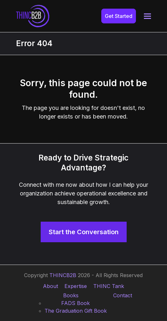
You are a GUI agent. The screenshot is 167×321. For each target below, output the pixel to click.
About (50, 286)
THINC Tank (108, 286)
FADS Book (75, 303)
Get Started (118, 16)
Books (71, 295)
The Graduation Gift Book (76, 311)
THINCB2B (62, 275)
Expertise (75, 286)
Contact (122, 295)
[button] (147, 16)
